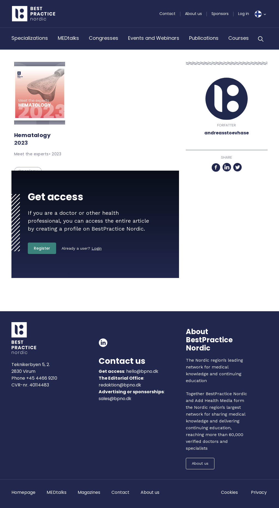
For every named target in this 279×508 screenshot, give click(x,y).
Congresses (103, 38)
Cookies (229, 492)
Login (97, 248)
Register (42, 248)
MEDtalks (68, 38)
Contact (167, 13)
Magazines (89, 492)
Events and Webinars (153, 38)
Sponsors (220, 13)
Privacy (259, 492)
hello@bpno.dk (141, 371)
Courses (238, 38)
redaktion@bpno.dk (120, 385)
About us (193, 13)
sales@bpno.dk (115, 398)
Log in (243, 13)
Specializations (29, 38)
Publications (204, 38)
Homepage (23, 492)
